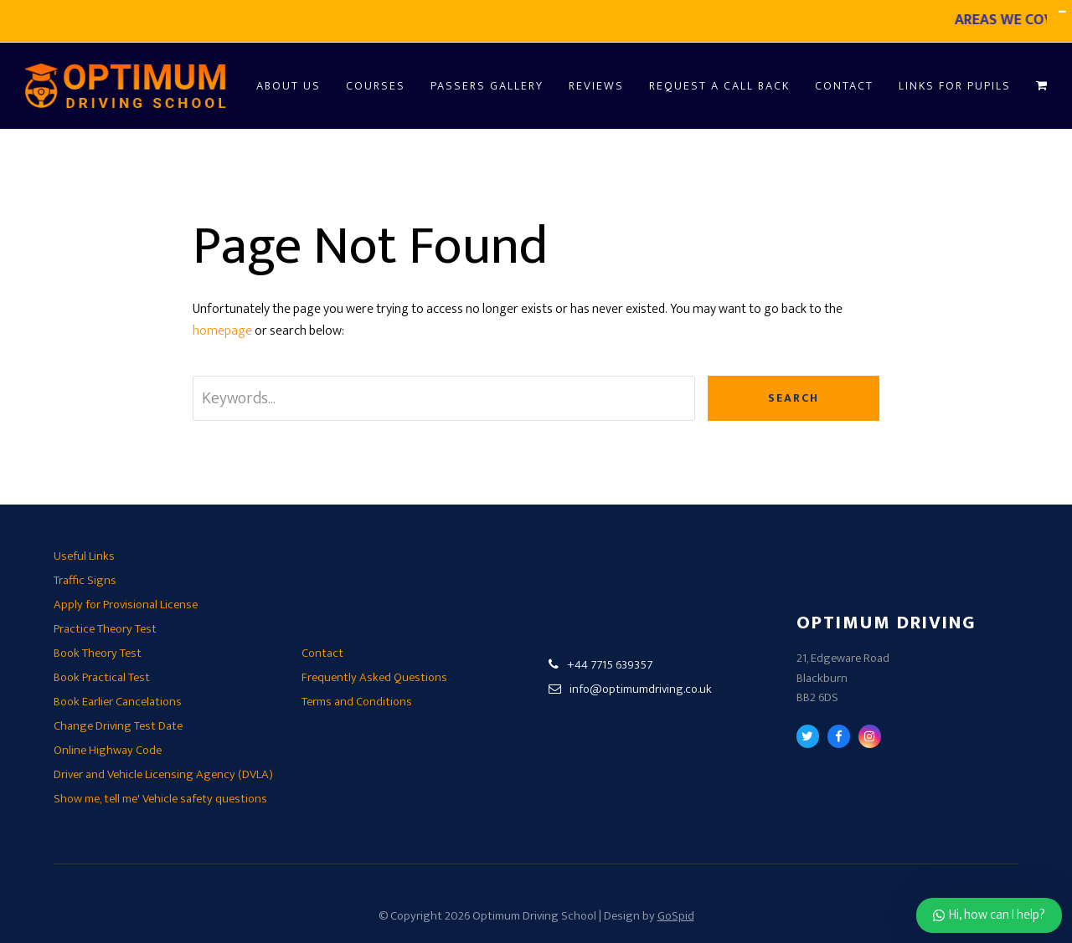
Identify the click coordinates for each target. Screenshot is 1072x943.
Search (793, 397)
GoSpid (675, 915)
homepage (222, 331)
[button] (1041, 86)
